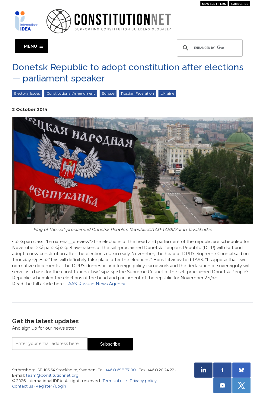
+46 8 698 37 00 (120, 370)
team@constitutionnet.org (52, 375)
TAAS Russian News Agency (95, 284)
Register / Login (51, 386)
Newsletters (214, 3)
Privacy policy (143, 381)
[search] (209, 48)
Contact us (22, 386)
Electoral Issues (27, 93)
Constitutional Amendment (70, 93)
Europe (108, 93)
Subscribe (239, 3)
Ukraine (167, 93)
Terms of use (115, 381)
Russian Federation (137, 93)
